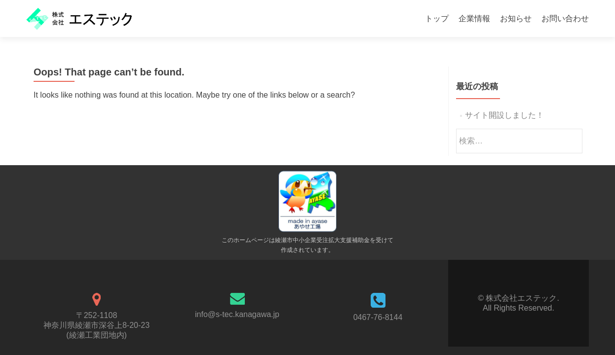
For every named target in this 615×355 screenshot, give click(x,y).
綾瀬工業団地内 (96, 335)
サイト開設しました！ (504, 115)
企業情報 (474, 18)
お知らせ (516, 18)
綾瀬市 (284, 240)
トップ (437, 18)
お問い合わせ (565, 18)
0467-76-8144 (378, 317)
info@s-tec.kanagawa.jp (237, 314)
